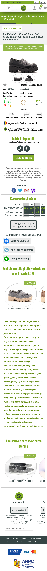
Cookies (10, 542)
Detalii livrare (16, 2)
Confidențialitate (35, 538)
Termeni (15, 538)
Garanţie (19, 542)
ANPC (28, 542)
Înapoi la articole (12, 28)
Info (7, 538)
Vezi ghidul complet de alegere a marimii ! (23, 225)
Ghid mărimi (5, 2)
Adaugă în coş (23, 157)
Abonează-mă (19, 510)
